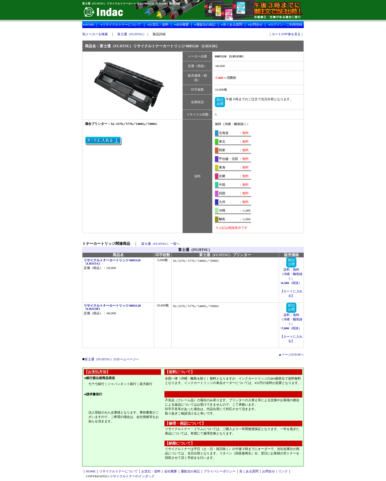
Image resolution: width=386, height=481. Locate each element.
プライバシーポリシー (220, 471)
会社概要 (182, 24)
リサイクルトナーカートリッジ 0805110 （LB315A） (112, 261)
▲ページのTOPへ (291, 354)
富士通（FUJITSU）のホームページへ (112, 359)
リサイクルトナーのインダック (132, 476)
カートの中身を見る (286, 34)
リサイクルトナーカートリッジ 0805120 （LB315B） (112, 307)
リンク (283, 471)
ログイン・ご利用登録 (286, 24)
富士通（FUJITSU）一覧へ (160, 244)
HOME (89, 24)
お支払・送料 (158, 24)
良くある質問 (232, 24)
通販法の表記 (205, 24)
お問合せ (256, 24)
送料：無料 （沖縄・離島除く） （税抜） (291, 275)
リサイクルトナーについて (121, 24)
